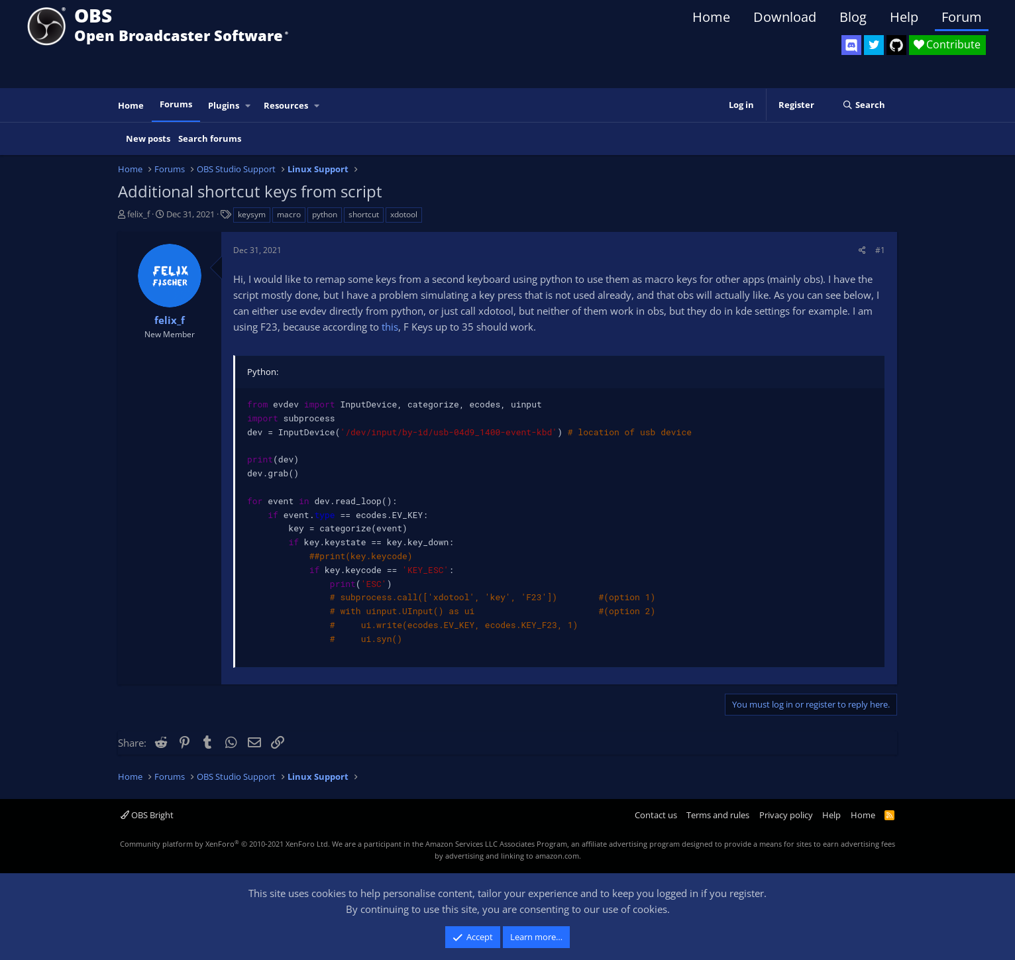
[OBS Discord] (851, 45)
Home (711, 17)
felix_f (138, 214)
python (324, 214)
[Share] (862, 250)
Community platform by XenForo (225, 844)
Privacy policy (786, 815)
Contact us (656, 815)
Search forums (209, 138)
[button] (248, 105)
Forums (176, 104)
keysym (252, 214)
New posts (148, 138)
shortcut (363, 214)
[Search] (863, 105)
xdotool (403, 214)
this (390, 326)
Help (904, 17)
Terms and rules (717, 815)
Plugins (223, 105)
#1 (880, 250)
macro (289, 214)
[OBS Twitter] (874, 45)
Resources (286, 105)
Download (784, 17)
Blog (853, 17)
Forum (961, 17)
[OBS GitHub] (896, 45)
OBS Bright (147, 815)
